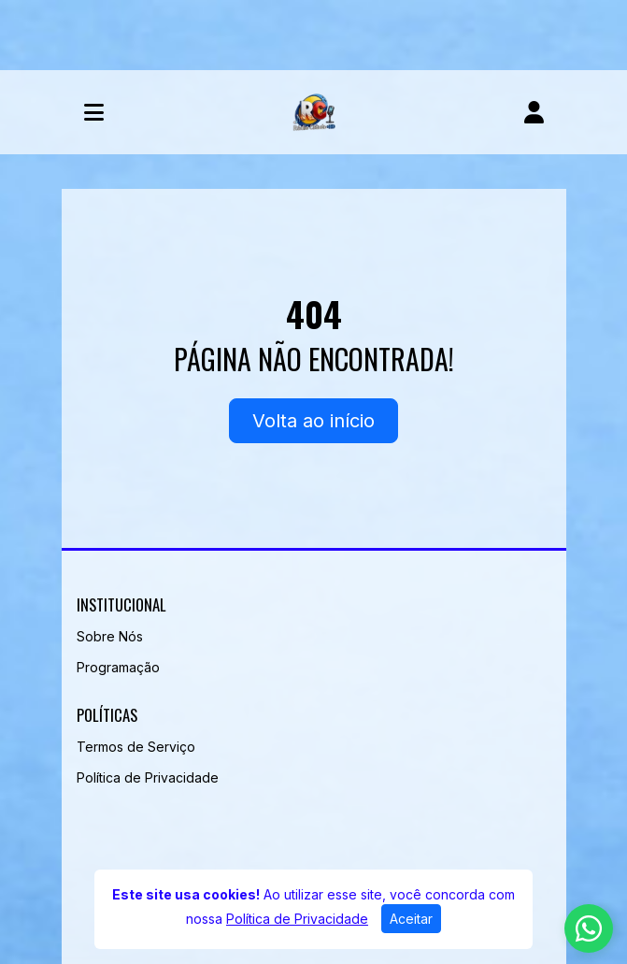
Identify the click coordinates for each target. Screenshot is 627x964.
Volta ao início (313, 421)
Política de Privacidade (148, 777)
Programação (118, 667)
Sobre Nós (110, 636)
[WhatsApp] (588, 928)
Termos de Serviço (136, 747)
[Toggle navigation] (94, 112)
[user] (534, 112)
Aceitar (411, 919)
